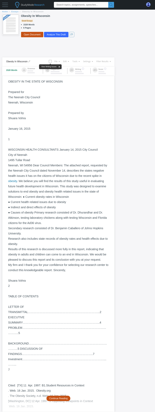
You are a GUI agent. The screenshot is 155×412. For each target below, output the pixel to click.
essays (15, 12)
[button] (5, 5)
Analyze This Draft (56, 34)
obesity (12, 181)
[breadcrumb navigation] (77, 12)
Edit (66, 61)
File (57, 61)
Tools (76, 61)
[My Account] (149, 4)
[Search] (111, 5)
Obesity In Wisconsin (33, 12)
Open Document (32, 34)
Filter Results (103, 61)
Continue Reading (58, 398)
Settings (88, 61)
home (5, 12)
